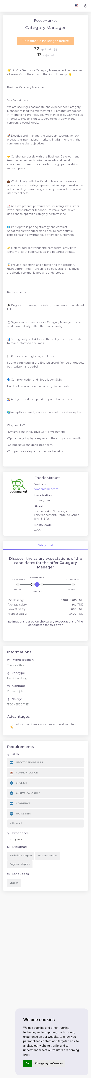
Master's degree (47, 855)
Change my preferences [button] (49, 1063)
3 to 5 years (14, 839)
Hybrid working (17, 678)
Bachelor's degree (21, 855)
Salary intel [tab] (45, 545)
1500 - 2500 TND (18, 704)
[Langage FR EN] (76, 5)
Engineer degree (20, 864)
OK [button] (27, 1063)
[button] (86, 6)
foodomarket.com (46, 489)
